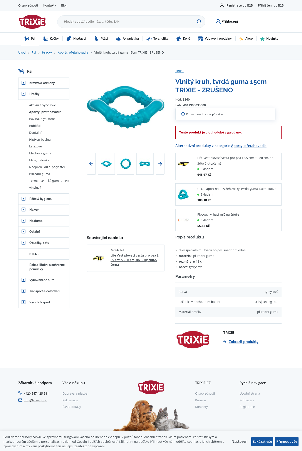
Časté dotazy (71, 407)
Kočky (51, 38)
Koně (183, 38)
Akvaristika (127, 38)
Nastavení (240, 441)
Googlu (82, 441)
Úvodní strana (250, 393)
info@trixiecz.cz (35, 400)
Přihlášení (247, 400)
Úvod (22, 52)
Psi (29, 38)
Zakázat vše (262, 441)
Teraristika (157, 38)
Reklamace (70, 400)
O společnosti (28, 5)
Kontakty (49, 5)
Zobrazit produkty (240, 342)
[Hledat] (199, 21)
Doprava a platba (74, 393)
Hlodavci (76, 38)
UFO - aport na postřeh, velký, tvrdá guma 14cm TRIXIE (236, 189)
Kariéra (200, 400)
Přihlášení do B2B (271, 5)
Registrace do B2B (239, 5)
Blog (64, 5)
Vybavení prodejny (215, 38)
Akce (246, 39)
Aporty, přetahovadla (73, 52)
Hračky (47, 52)
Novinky (269, 39)
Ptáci (101, 38)
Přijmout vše (286, 441)
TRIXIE (179, 71)
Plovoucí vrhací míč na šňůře (218, 214)
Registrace (247, 407)
